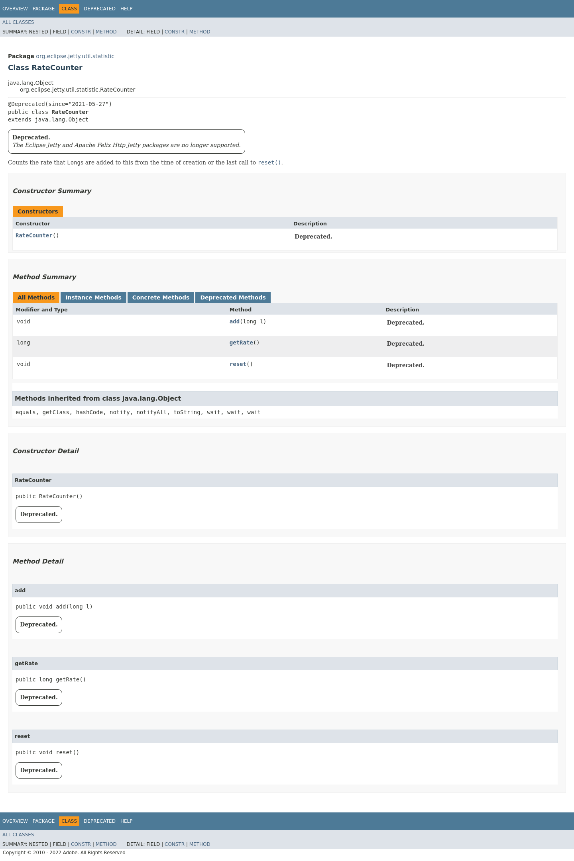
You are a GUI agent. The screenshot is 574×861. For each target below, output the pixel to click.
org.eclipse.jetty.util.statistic (75, 56)
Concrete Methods (161, 297)
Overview (15, 9)
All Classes (18, 22)
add (235, 321)
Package (44, 9)
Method (106, 32)
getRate (241, 342)
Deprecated (100, 9)
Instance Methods (93, 297)
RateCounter (34, 235)
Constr (81, 32)
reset (238, 364)
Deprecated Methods (232, 297)
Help (126, 9)
